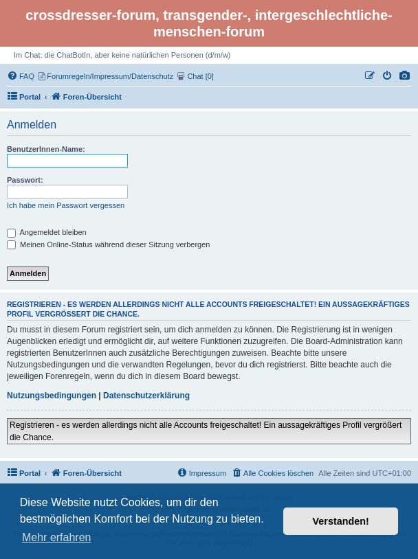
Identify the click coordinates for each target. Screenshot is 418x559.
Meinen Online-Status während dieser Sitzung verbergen (108, 244)
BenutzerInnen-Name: (46, 149)
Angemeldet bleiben (47, 232)
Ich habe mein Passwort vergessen (65, 205)
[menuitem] (405, 76)
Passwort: (25, 180)
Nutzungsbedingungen (51, 395)
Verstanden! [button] (341, 521)
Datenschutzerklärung (146, 395)
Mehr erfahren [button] (56, 537)
